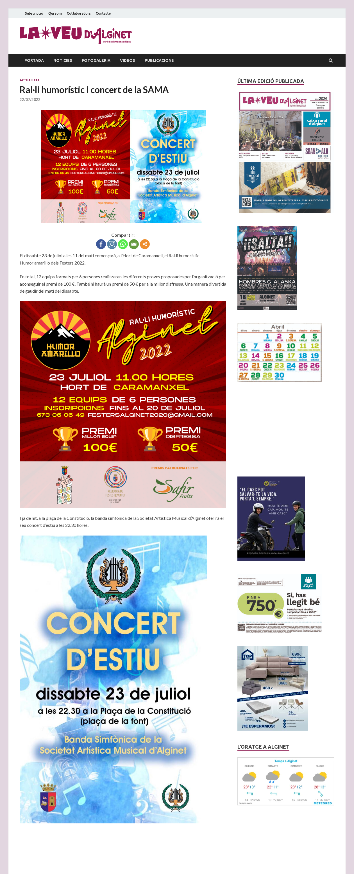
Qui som (55, 13)
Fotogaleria (96, 60)
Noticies (62, 60)
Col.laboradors (79, 13)
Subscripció (34, 13)
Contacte (103, 13)
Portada (34, 60)
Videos (127, 60)
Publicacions (159, 60)
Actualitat (30, 80)
